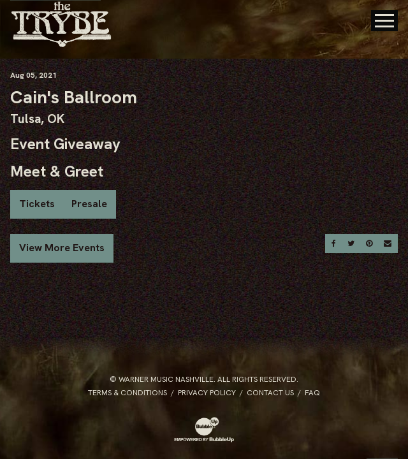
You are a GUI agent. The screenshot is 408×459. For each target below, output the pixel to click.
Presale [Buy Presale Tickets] (89, 203)
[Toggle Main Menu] (384, 20)
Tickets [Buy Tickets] (37, 203)
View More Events (62, 247)
